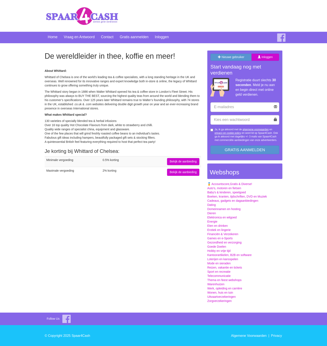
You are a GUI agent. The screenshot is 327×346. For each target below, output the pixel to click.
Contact (107, 37)
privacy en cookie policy (228, 133)
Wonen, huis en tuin (220, 292)
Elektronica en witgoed (222, 217)
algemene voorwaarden (256, 129)
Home (53, 37)
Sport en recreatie (218, 271)
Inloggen (162, 37)
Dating (211, 205)
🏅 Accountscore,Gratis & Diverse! (229, 184)
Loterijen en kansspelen (222, 259)
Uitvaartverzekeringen (221, 296)
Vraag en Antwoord (79, 37)
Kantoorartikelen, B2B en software (229, 255)
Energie (212, 221)
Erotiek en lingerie (219, 230)
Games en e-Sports (220, 238)
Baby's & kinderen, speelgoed (226, 192)
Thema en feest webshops (224, 280)
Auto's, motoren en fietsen (224, 188)
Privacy (276, 335)
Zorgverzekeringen (219, 301)
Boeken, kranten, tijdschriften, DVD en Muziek (237, 196)
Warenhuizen (215, 284)
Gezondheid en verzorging (224, 242)
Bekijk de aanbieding (183, 161)
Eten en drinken (217, 225)
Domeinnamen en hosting (224, 209)
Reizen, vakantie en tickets (224, 267)
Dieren (211, 213)
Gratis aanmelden (134, 37)
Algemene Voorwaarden (249, 335)
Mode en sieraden (219, 263)
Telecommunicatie (219, 276)
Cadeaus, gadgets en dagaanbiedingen (232, 200)
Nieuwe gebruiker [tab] (231, 57)
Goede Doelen (216, 246)
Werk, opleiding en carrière (224, 288)
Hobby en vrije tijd (218, 250)
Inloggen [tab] (265, 57)
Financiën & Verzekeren (222, 234)
